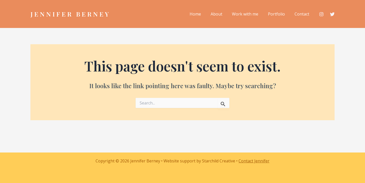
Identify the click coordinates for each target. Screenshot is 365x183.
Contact (302, 14)
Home (202, 14)
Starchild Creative (218, 161)
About (222, 14)
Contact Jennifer (254, 161)
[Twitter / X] (332, 14)
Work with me (249, 14)
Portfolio (278, 14)
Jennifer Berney (70, 14)
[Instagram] (321, 14)
